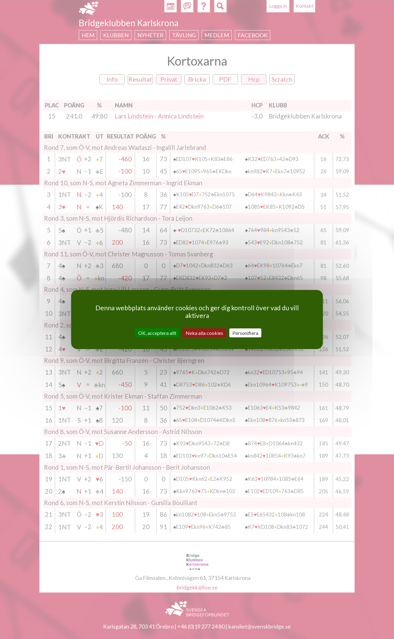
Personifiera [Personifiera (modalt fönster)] (245, 333)
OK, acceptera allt (157, 333)
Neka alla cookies (204, 333)
